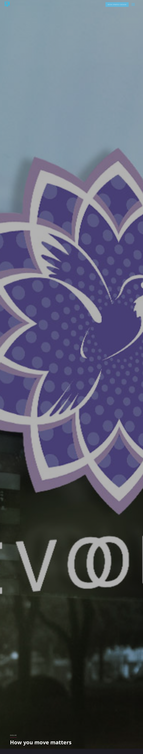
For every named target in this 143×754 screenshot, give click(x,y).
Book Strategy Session (117, 4)
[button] (133, 4)
